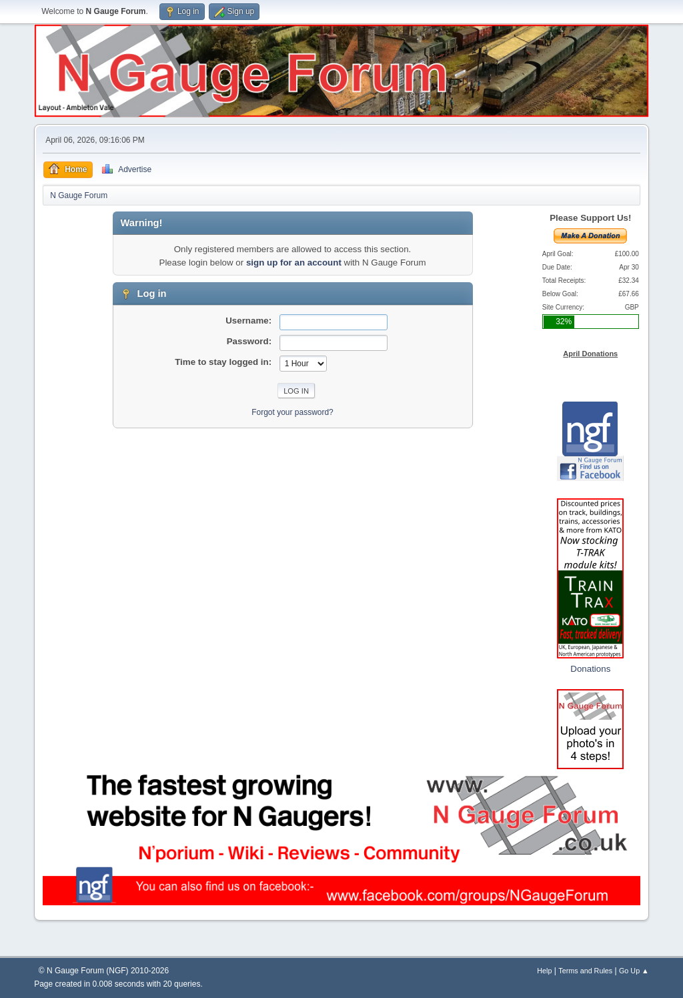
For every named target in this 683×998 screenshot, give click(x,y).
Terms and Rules (585, 971)
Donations (590, 669)
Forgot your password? (292, 412)
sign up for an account (294, 263)
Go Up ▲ (634, 971)
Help (544, 971)
